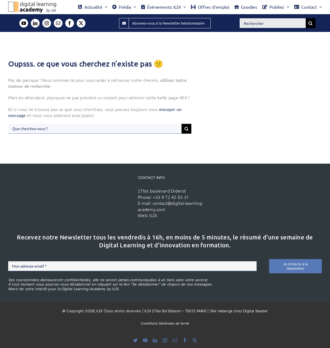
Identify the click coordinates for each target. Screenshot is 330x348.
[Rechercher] (273, 23)
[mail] (58, 23)
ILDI (153, 215)
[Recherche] (311, 23)
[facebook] (69, 23)
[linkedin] (35, 23)
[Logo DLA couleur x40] (32, 4)
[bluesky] (135, 340)
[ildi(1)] (111, 189)
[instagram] (46, 23)
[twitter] (81, 23)
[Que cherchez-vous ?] (95, 129)
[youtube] (23, 23)
